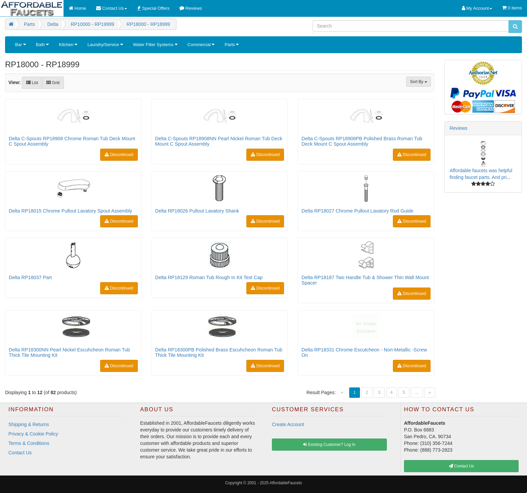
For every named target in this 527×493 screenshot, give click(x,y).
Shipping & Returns (28, 424)
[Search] (411, 26)
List (32, 82)
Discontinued (119, 154)
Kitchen (68, 44)
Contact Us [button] (461, 466)
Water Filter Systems (155, 44)
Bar (20, 44)
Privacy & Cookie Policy (33, 434)
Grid (52, 82)
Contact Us (20, 452)
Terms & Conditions (28, 443)
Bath (42, 44)
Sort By (418, 81)
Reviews (459, 128)
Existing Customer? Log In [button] (329, 444)
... (416, 392)
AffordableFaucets (286, 483)
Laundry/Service (105, 44)
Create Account (288, 424)
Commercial (201, 44)
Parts (232, 44)
